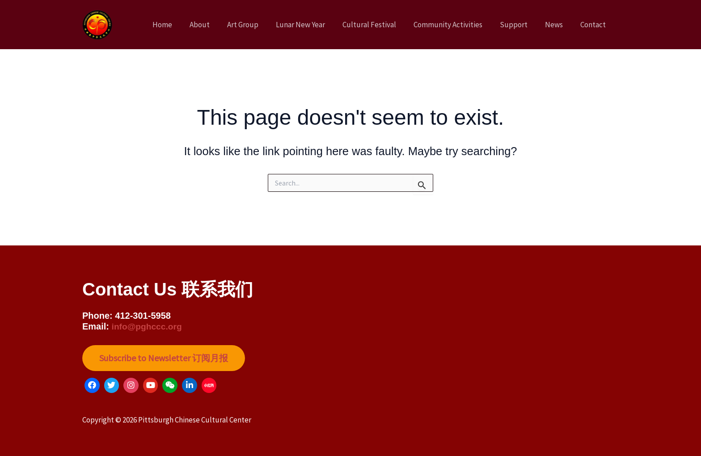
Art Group (257, 25)
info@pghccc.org (148, 326)
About (216, 25)
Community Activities (455, 25)
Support (519, 25)
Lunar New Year (312, 25)
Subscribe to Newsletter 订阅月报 (164, 357)
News (557, 25)
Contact (594, 25)
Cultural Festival (379, 25)
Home (181, 25)
